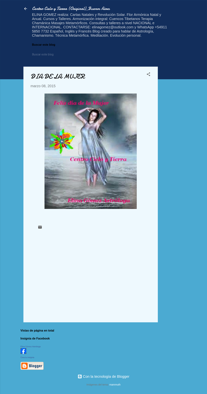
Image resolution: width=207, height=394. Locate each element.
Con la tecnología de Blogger (104, 376)
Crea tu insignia (27, 357)
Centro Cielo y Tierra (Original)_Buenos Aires (71, 9)
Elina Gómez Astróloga (31, 346)
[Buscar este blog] (48, 54)
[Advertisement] (172, 121)
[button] (148, 74)
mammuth (115, 384)
